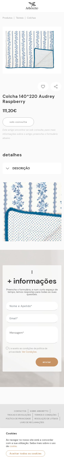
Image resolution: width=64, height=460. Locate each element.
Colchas (31, 17)
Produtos (7, 17)
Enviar (47, 362)
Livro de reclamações (32, 422)
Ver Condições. (29, 351)
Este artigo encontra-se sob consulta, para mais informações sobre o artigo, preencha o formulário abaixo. (30, 134)
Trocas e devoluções (19, 414)
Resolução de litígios (46, 418)
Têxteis (20, 17)
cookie (13, 446)
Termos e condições (45, 414)
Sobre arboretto (39, 411)
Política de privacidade (18, 418)
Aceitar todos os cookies (25, 453)
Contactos (20, 411)
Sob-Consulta (18, 121)
